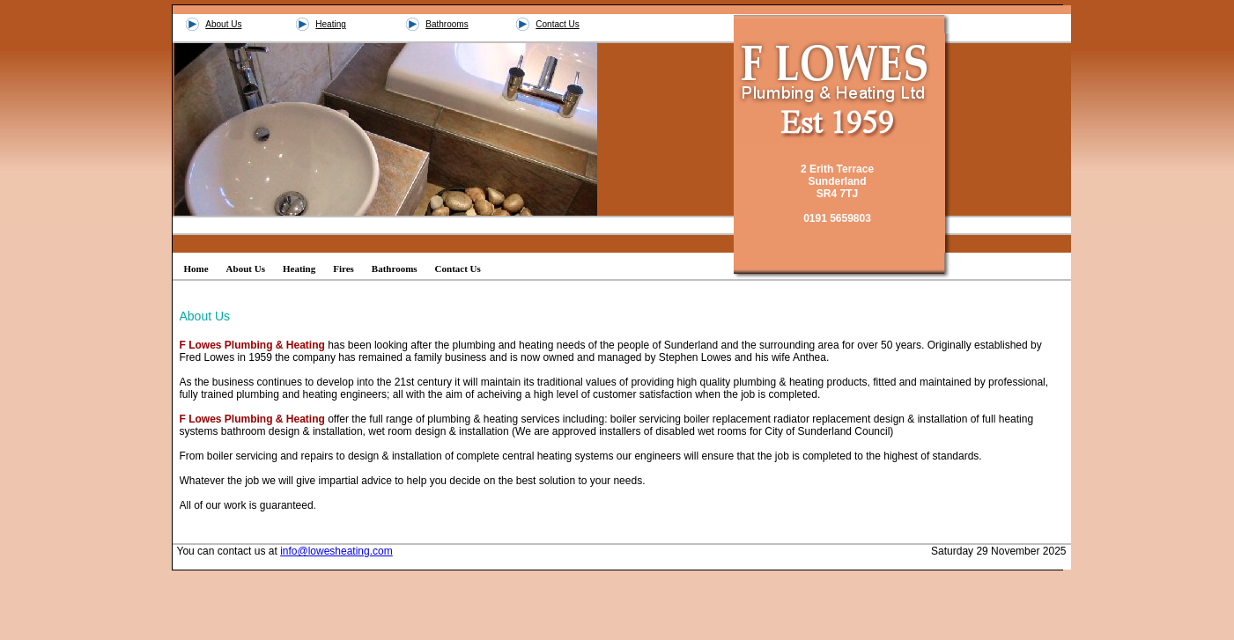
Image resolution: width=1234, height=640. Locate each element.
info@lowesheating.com (336, 551)
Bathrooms (446, 24)
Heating (330, 24)
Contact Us (557, 24)
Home (196, 268)
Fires (343, 268)
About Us (223, 24)
